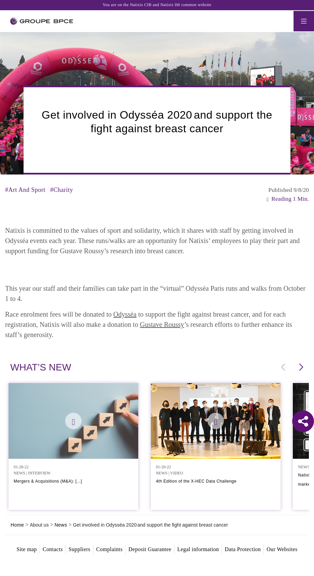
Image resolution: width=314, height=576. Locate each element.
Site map (26, 549)
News (61, 525)
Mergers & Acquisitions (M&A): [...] (48, 481)
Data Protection (243, 549)
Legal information (198, 549)
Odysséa (125, 314)
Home (17, 525)
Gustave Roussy (162, 324)
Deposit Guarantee (149, 549)
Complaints (109, 549)
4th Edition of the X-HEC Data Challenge (196, 481)
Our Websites (282, 549)
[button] (300, 367)
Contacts (53, 549)
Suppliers (79, 549)
